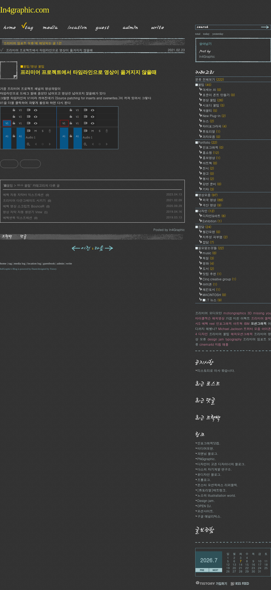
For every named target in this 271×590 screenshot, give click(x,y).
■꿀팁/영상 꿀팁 (32, 66)
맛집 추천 (212, 273)
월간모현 (211, 231)
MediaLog (48, 26)
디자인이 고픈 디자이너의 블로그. (221, 464)
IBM (246, 323)
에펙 (205, 323)
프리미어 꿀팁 (219, 334)
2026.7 (208, 560)
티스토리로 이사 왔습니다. (216, 370)
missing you (262, 313)
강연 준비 (212, 184)
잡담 (208, 242)
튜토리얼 (211, 131)
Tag (27, 26)
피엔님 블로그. (207, 453)
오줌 (257, 328)
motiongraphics (234, 313)
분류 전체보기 (209, 79)
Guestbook (101, 26)
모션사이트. (205, 511)
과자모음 (211, 136)
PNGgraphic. (206, 458)
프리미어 (257, 318)
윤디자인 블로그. (209, 474)
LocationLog (75, 26)
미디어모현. (205, 448)
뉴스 (208, 121)
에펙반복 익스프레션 (17, 217)
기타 (208, 189)
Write (157, 26)
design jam (215, 339)
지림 (218, 344)
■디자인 (205, 211)
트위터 (248, 328)
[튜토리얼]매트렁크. (212, 490)
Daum (34, 269)
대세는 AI (212, 89)
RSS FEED (240, 584)
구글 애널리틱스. (209, 516)
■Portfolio (206, 142)
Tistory (53, 269)
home (3, 263)
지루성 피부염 (215, 237)
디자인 (203, 334)
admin (60, 263)
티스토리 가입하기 (211, 583)
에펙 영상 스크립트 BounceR (23, 206)
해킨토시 (211, 289)
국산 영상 (212, 205)
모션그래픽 (259, 323)
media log (19, 263)
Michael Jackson (230, 328)
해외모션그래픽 (242, 334)
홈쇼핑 (211, 152)
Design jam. (206, 500)
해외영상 (218, 318)
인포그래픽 (213, 147)
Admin (130, 26)
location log (34, 263)
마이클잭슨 (203, 318)
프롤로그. (204, 479)
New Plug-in (214, 115)
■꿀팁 (8, 185)
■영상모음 (206, 195)
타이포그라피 (215, 126)
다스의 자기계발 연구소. (214, 469)
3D (249, 313)
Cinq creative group (219, 279)
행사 (208, 178)
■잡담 (203, 226)
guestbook (49, 263)
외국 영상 (213, 200)
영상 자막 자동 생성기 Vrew (22, 212)
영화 (208, 263)
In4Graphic (5, 269)
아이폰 (210, 284)
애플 (225, 344)
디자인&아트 (214, 215)
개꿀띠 (210, 110)
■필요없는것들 (209, 248)
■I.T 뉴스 (212, 300)
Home (8, 26)
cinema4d (206, 344)
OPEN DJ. (204, 506)
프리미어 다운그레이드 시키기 (24, 200)
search (202, 27)
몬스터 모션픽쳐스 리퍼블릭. (217, 485)
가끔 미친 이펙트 (238, 318)
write (69, 263)
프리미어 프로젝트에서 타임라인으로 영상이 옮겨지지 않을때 (49, 50)
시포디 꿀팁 (213, 105)
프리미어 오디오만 (208, 313)
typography (234, 339)
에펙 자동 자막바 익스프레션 (23, 194)
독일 (208, 258)
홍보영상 (211, 157)
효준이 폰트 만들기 (219, 94)
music (209, 253)
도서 (208, 268)
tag (10, 263)
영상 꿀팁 (24, 185)
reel (212, 323)
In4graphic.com (24, 9)
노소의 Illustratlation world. (216, 495)
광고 (208, 173)
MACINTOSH (214, 294)
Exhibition (212, 221)
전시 (208, 168)
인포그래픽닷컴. (209, 443)
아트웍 (210, 163)
